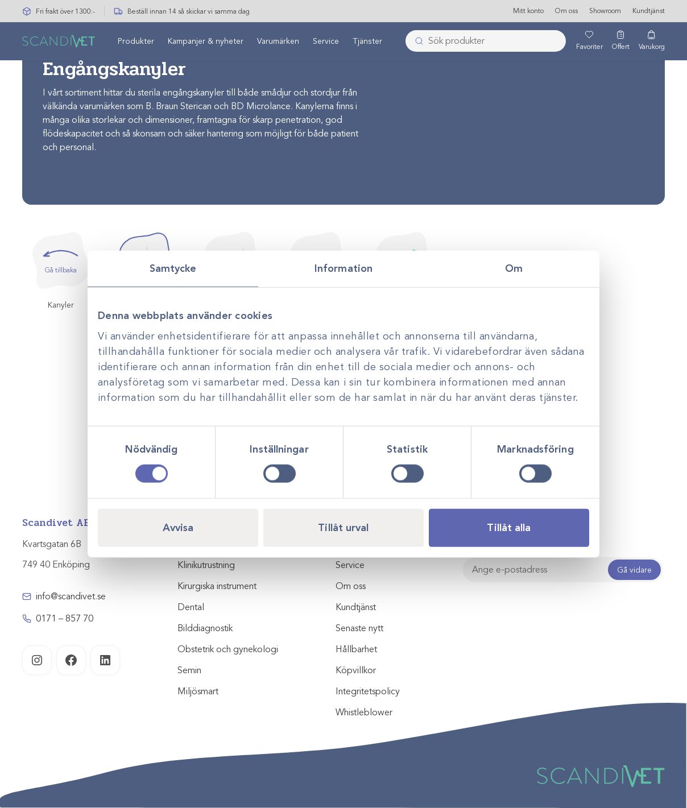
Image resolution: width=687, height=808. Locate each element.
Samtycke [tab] (173, 268)
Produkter (136, 42)
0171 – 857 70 (64, 618)
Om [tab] (514, 268)
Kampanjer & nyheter (205, 42)
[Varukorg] (652, 41)
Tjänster (367, 42)
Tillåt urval (343, 527)
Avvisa (178, 527)
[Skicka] (415, 41)
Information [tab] (343, 268)
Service (326, 42)
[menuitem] (136, 41)
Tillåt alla (509, 527)
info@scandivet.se (71, 596)
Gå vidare (634, 570)
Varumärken (278, 42)
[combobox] (485, 41)
